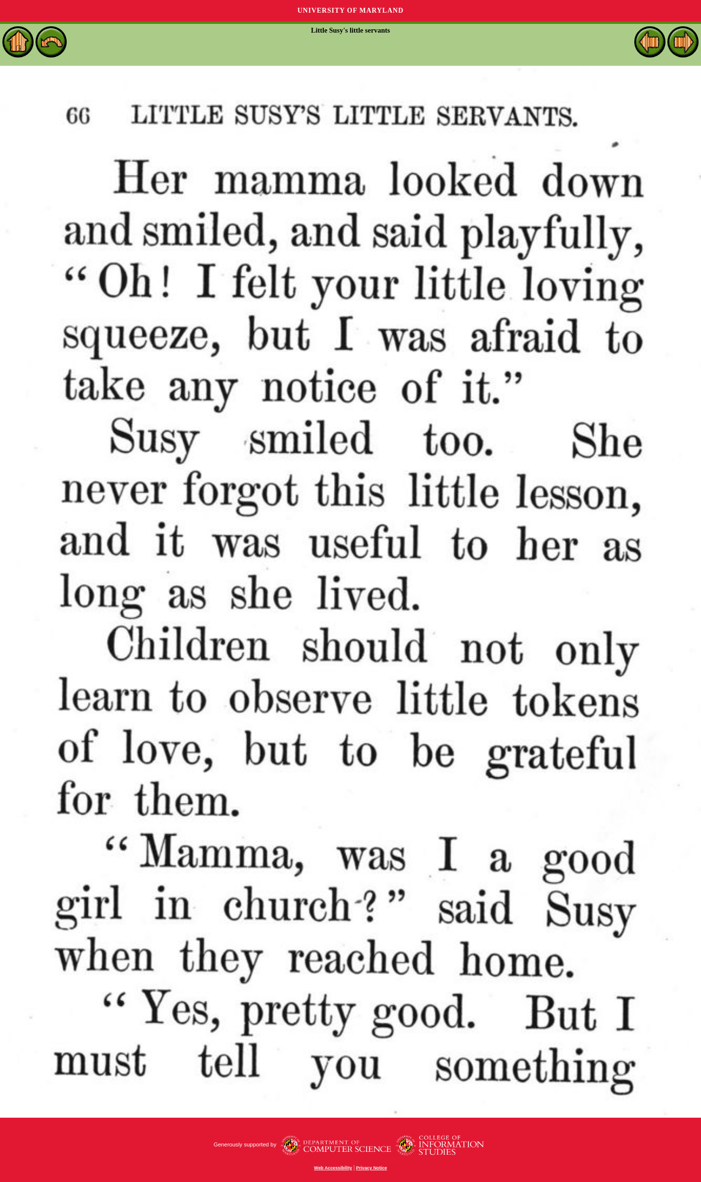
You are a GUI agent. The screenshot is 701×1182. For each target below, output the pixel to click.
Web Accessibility (333, 1167)
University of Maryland (350, 10)
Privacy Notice (371, 1167)
